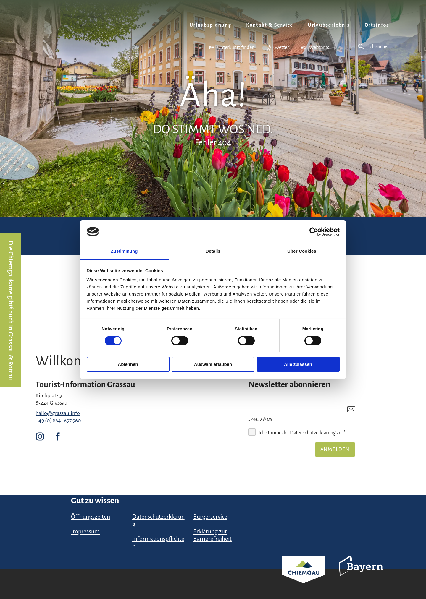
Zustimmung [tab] (124, 251)
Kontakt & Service (269, 25)
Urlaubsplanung (211, 25)
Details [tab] (213, 251)
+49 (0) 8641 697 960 (58, 420)
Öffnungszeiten (90, 516)
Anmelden (335, 449)
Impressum (85, 531)
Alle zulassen (298, 364)
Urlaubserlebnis (329, 25)
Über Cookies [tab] (301, 251)
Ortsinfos (376, 25)
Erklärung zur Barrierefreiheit (212, 535)
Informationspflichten (158, 542)
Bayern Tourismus (361, 574)
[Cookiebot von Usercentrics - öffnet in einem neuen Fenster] (314, 231)
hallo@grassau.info (58, 413)
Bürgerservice (210, 516)
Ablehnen (128, 364)
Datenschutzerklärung (313, 433)
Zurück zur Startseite (34, 19)
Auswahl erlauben (213, 364)
